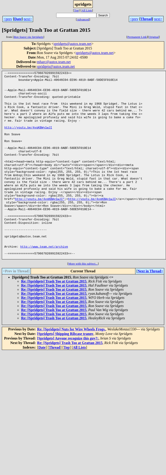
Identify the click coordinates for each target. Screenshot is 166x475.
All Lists (86, 10)
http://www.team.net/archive (44, 282)
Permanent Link (137, 37)
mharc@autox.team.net (54, 62)
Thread (146, 19)
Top (76, 10)
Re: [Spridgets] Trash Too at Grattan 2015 (53, 319)
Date (18, 19)
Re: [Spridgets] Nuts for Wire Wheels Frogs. (71, 367)
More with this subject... (83, 301)
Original (154, 37)
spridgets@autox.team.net (73, 44)
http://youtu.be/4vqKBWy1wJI (28, 139)
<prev (8, 19)
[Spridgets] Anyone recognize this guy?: (68, 376)
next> (28, 19)
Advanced (83, 19)
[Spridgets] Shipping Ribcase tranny (65, 371)
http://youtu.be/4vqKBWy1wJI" (39, 225)
